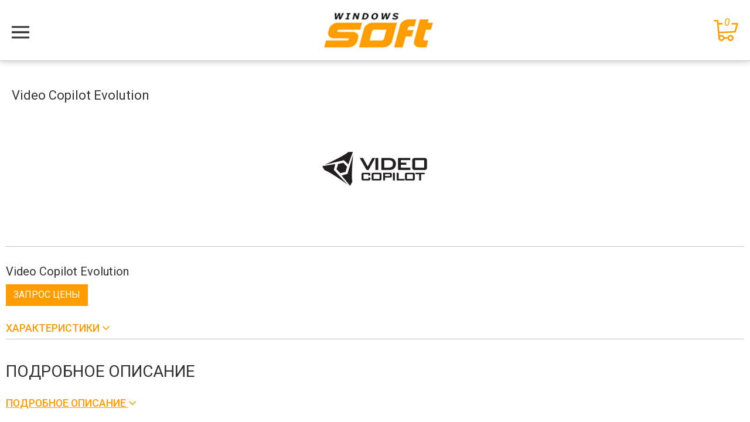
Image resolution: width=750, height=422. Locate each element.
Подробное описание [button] (67, 403)
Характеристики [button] (54, 328)
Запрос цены (46, 294)
